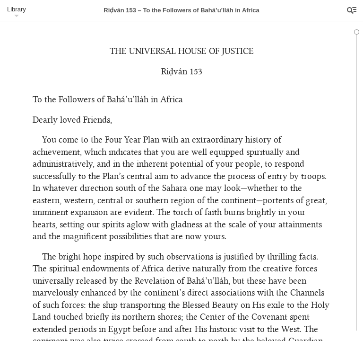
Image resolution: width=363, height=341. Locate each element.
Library (16, 9)
